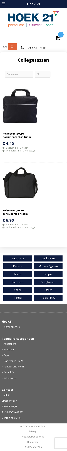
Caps (6, 355)
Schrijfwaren (10, 378)
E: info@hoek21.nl (11, 417)
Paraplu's (9, 372)
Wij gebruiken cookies (33, 436)
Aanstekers (10, 343)
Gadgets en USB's (13, 360)
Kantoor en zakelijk (14, 366)
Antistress (9, 349)
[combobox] (6, 46)
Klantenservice (12, 326)
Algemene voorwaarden (32, 426)
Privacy (32, 431)
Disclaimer (32, 442)
